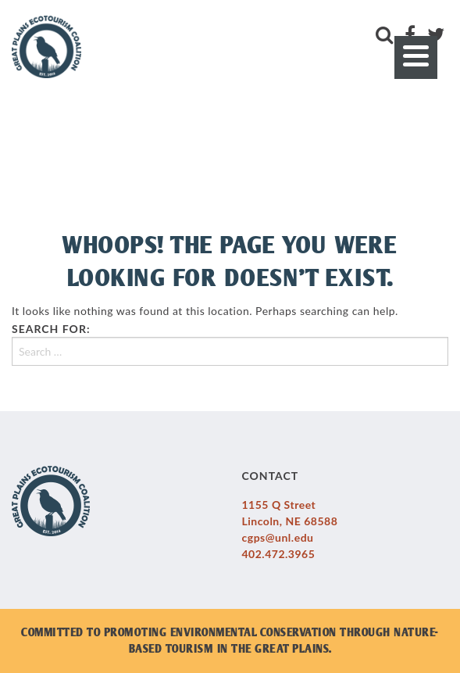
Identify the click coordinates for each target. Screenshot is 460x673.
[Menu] (415, 57)
